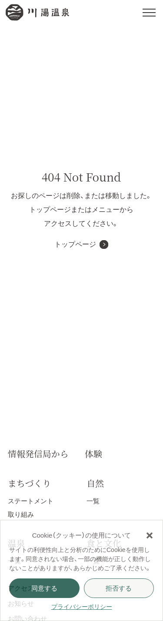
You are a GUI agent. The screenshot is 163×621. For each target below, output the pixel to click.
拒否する (119, 588)
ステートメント (30, 501)
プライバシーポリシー (81, 606)
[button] (149, 535)
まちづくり (29, 483)
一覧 (93, 501)
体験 (93, 453)
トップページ (75, 244)
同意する (44, 588)
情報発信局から (38, 453)
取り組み (21, 514)
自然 (95, 483)
